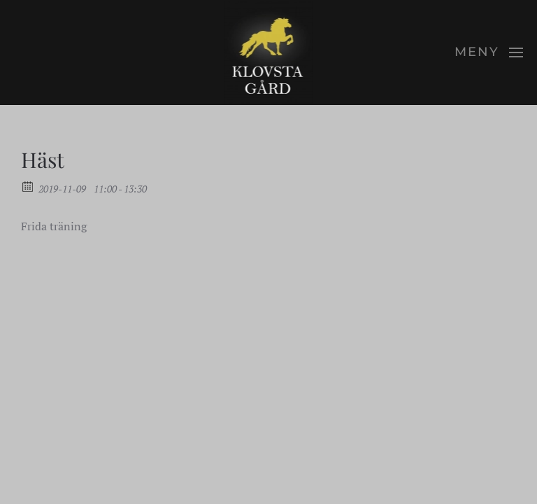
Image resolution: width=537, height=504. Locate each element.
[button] (489, 52)
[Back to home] (268, 52)
